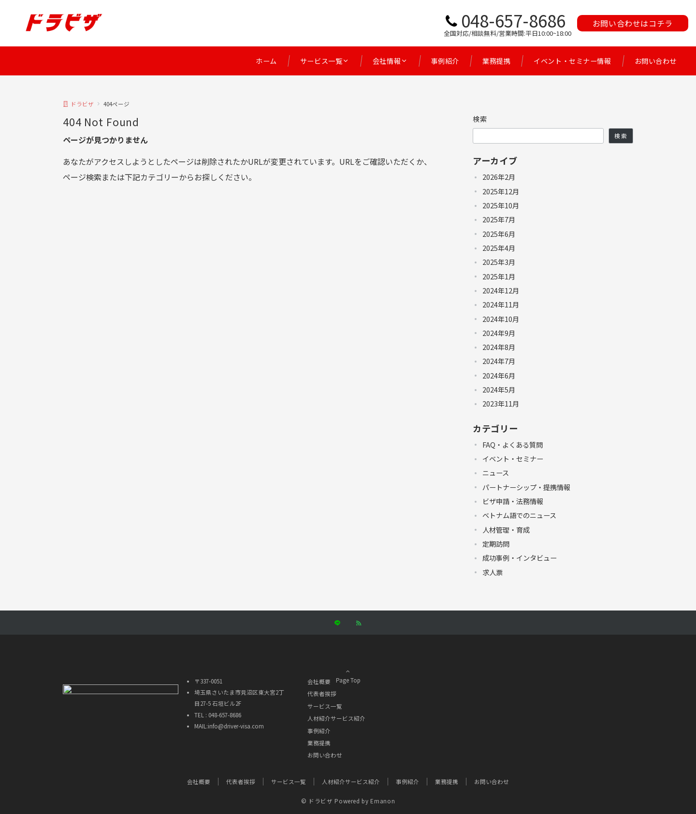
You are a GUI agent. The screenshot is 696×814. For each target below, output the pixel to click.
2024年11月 (500, 304)
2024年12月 (500, 290)
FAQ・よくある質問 (512, 445)
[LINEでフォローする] (337, 623)
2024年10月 (500, 319)
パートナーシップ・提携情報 (526, 487)
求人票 (492, 572)
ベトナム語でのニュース (519, 515)
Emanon (382, 801)
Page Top (348, 668)
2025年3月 (498, 262)
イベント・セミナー (512, 459)
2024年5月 (498, 389)
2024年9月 (498, 333)
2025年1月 (498, 276)
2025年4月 (498, 248)
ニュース (495, 473)
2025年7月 (498, 219)
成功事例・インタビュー (519, 558)
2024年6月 (498, 375)
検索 (480, 119)
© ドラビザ (317, 801)
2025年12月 (500, 191)
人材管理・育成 (506, 530)
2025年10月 (500, 205)
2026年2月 (498, 177)
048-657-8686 (513, 20)
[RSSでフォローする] (359, 623)
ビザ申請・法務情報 (512, 501)
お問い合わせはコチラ (633, 23)
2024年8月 (498, 347)
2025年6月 (498, 234)
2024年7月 (498, 361)
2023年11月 (500, 403)
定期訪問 (495, 544)
